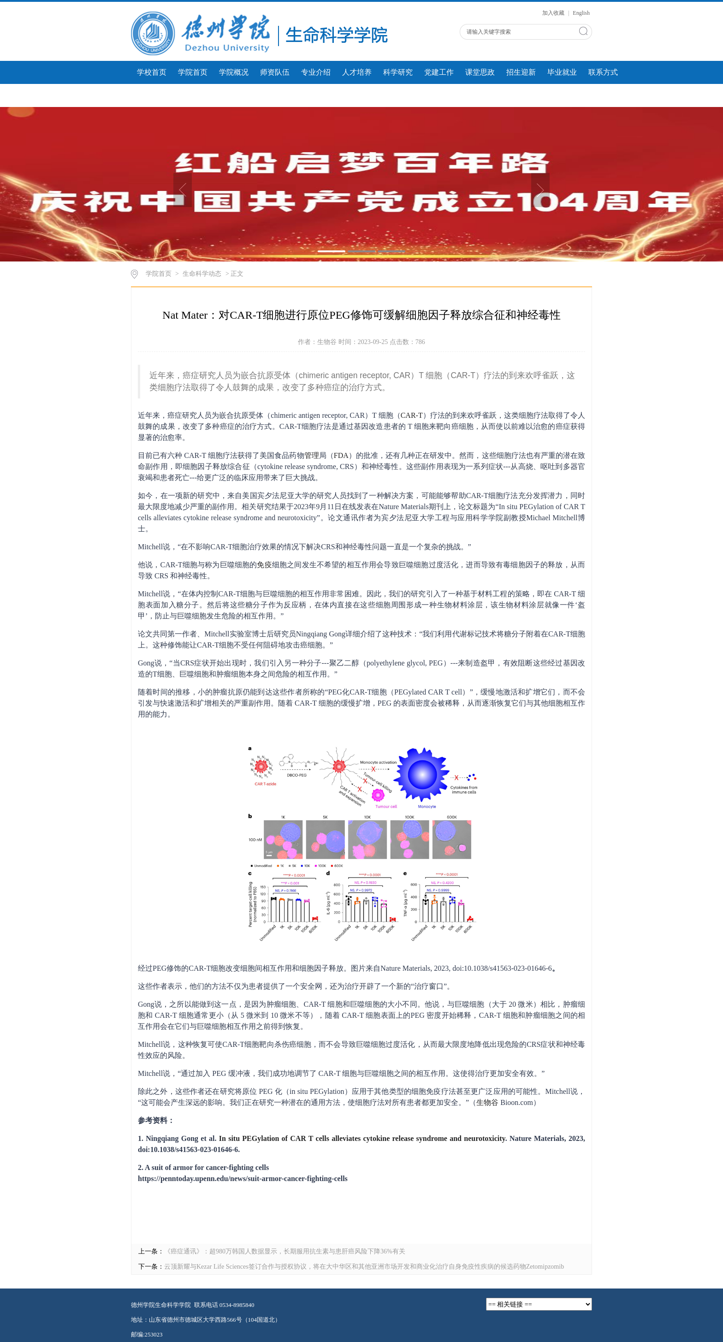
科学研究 (398, 72)
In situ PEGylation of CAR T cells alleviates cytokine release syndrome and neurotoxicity (362, 1138)
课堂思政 (480, 72)
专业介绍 (316, 72)
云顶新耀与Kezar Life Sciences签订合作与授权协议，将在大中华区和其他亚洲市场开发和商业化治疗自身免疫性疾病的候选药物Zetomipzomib (364, 1266)
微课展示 (234, 95)
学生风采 (192, 95)
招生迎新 (521, 72)
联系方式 (603, 72)
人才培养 (357, 72)
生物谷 (487, 1102)
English (581, 13)
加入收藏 (554, 13)
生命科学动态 (202, 273)
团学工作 (151, 95)
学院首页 (192, 72)
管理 (311, 455)
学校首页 (151, 72)
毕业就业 (562, 72)
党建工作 (439, 72)
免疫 (264, 565)
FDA (341, 455)
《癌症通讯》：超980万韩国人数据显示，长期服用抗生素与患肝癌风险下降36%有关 (284, 1251)
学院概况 (234, 72)
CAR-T (412, 415)
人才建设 (275, 95)
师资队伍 (275, 72)
